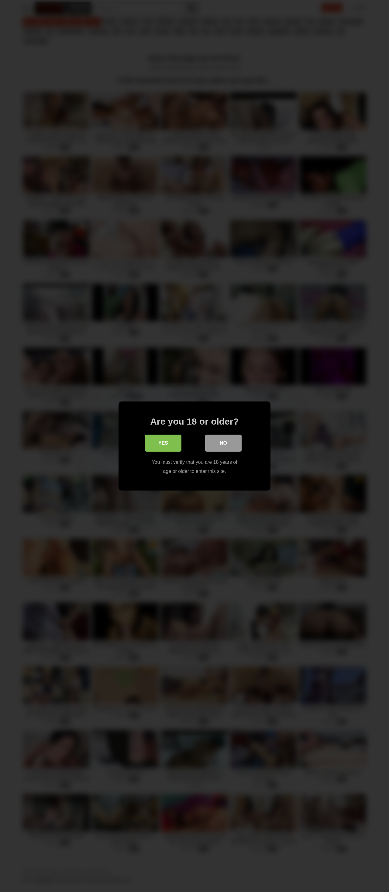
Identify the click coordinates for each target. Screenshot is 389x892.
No (223, 443)
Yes (163, 443)
